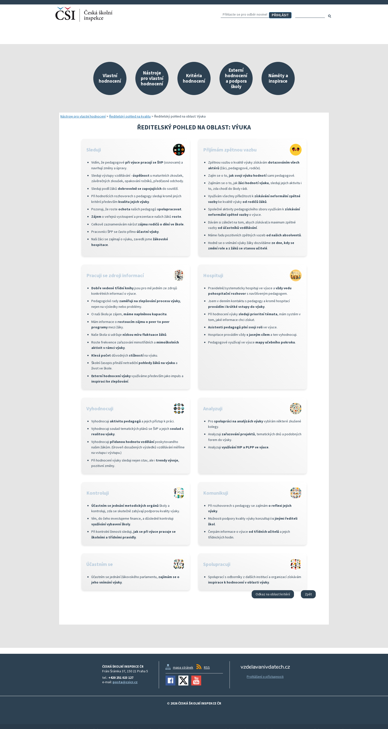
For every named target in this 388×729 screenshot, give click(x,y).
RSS (207, 667)
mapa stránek (183, 667)
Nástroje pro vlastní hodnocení (83, 116)
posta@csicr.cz (125, 682)
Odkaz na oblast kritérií (273, 594)
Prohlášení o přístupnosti (265, 676)
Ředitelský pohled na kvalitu (130, 116)
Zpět (308, 594)
